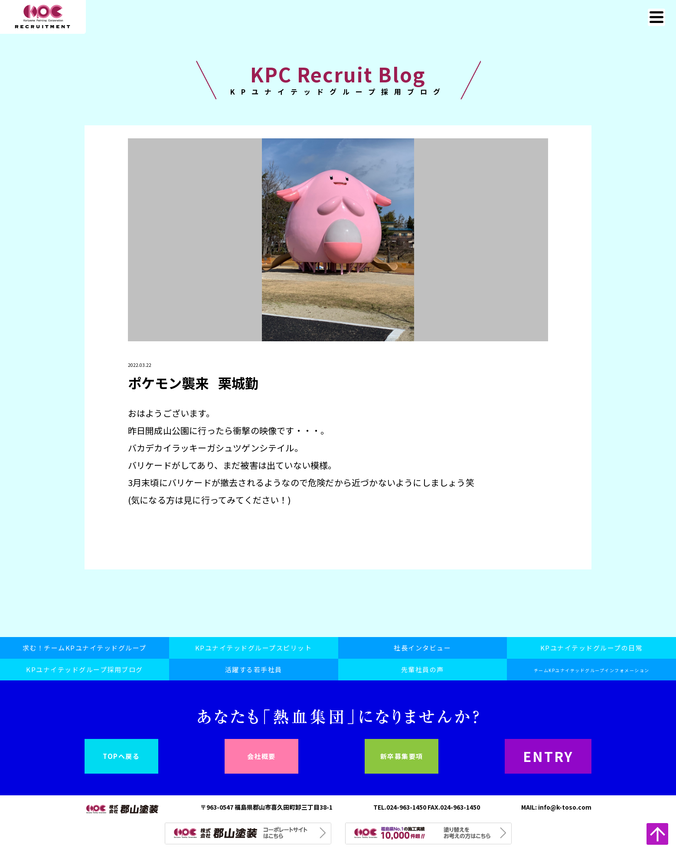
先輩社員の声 (422, 669)
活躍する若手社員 (253, 669)
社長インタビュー (422, 647)
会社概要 (261, 756)
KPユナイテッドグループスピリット (253, 647)
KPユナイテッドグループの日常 (591, 647)
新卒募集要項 (401, 756)
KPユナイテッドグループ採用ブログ (84, 669)
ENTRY (548, 756)
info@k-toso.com (564, 807)
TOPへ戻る (121, 756)
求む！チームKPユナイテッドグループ (85, 647)
